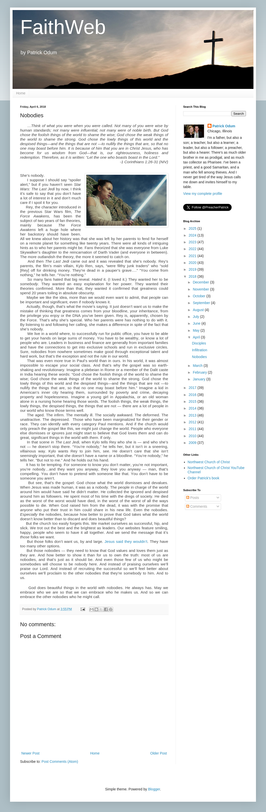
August (199, 310)
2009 (193, 443)
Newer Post (30, 753)
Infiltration (199, 350)
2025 (193, 228)
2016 (193, 395)
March (198, 366)
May (196, 330)
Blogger (154, 789)
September (202, 303)
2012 (193, 422)
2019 (193, 269)
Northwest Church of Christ (209, 462)
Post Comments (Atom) (60, 762)
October (199, 296)
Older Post (158, 753)
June (197, 323)
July (196, 317)
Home (20, 93)
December (201, 282)
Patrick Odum (224, 126)
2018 (193, 276)
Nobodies (199, 357)
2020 (193, 263)
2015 (193, 401)
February (200, 372)
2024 (193, 235)
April (197, 337)
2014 (193, 408)
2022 (193, 249)
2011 (193, 429)
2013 (193, 415)
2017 (193, 388)
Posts (192, 498)
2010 (193, 436)
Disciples (199, 343)
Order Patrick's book (203, 478)
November (201, 289)
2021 (193, 256)
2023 (193, 242)
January (199, 379)
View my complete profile (202, 194)
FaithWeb (63, 27)
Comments (196, 506)
